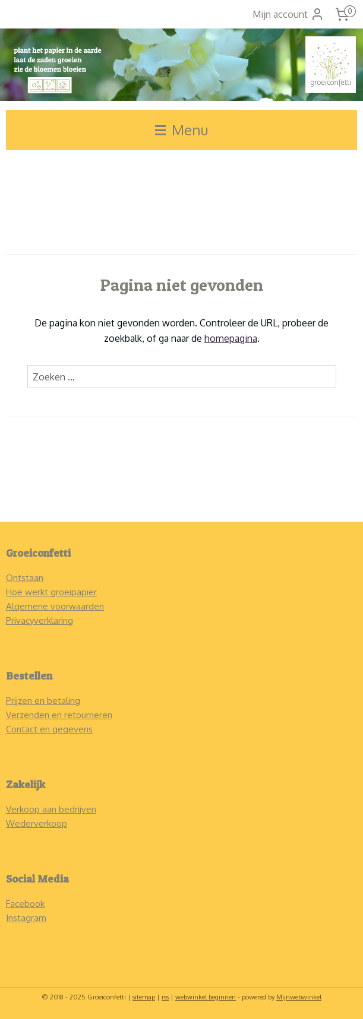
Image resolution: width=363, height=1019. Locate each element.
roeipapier (76, 592)
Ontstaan (24, 577)
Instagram (26, 917)
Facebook (25, 903)
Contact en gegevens (49, 729)
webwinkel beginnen (205, 997)
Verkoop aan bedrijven (51, 809)
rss (165, 997)
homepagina (230, 338)
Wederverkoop (36, 823)
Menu (181, 129)
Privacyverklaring (39, 620)
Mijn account (288, 14)
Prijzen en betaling (43, 700)
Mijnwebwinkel (298, 997)
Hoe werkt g (31, 592)
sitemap (143, 997)
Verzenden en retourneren (59, 714)
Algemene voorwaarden (55, 606)
